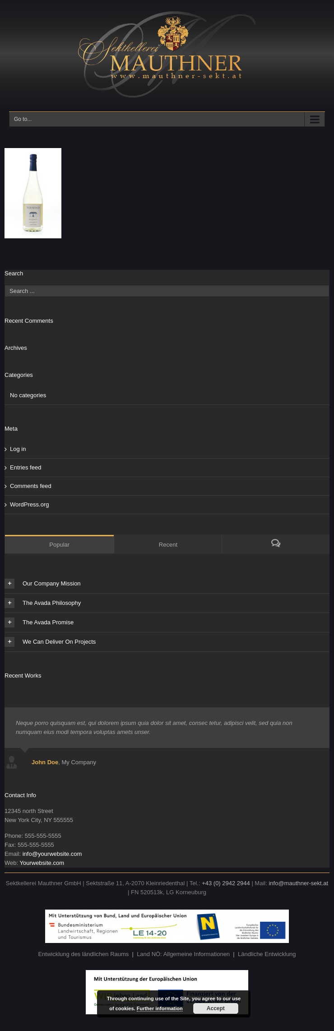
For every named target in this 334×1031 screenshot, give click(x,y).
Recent (168, 544)
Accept (216, 1008)
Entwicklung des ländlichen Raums (83, 954)
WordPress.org (29, 504)
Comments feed (30, 486)
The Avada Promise (39, 622)
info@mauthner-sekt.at (298, 883)
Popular (59, 544)
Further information (160, 1008)
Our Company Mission (43, 584)
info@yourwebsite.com (52, 853)
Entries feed (25, 467)
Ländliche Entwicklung (267, 954)
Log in (18, 449)
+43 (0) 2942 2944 (226, 883)
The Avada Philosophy (43, 603)
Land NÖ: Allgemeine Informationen (183, 954)
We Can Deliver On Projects (50, 642)
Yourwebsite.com (41, 862)
